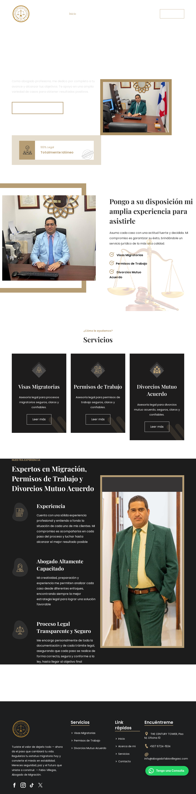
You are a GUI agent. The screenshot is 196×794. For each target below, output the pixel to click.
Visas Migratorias (83, 733)
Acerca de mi (87, 13)
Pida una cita (172, 14)
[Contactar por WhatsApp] (167, 771)
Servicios (104, 13)
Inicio (72, 13)
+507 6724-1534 (160, 746)
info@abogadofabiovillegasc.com (166, 758)
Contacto (118, 13)
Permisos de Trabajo (85, 740)
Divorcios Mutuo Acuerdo (88, 748)
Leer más (39, 419)
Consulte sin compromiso (38, 108)
